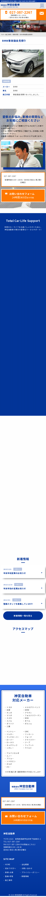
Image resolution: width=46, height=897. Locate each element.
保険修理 (6, 82)
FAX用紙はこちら (28, 845)
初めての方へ (10, 869)
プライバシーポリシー (31, 873)
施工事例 (8, 881)
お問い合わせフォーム (22, 194)
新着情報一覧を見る (23, 616)
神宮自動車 (18, 896)
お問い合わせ (27, 869)
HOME (7, 865)
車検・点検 (9, 873)
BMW (15, 87)
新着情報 (25, 877)
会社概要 (25, 865)
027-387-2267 (21, 12)
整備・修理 (9, 877)
